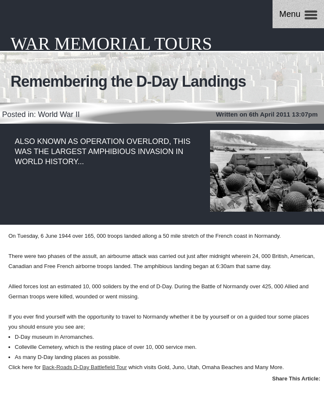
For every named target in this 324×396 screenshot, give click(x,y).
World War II (59, 114)
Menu (289, 14)
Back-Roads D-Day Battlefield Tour (84, 367)
